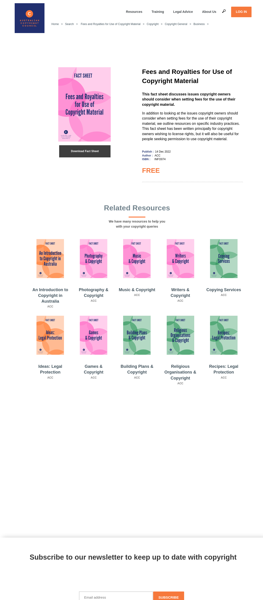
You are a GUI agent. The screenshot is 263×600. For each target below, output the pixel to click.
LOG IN (241, 12)
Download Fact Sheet (85, 151)
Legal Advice (183, 12)
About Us (209, 12)
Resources (134, 12)
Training (158, 12)
